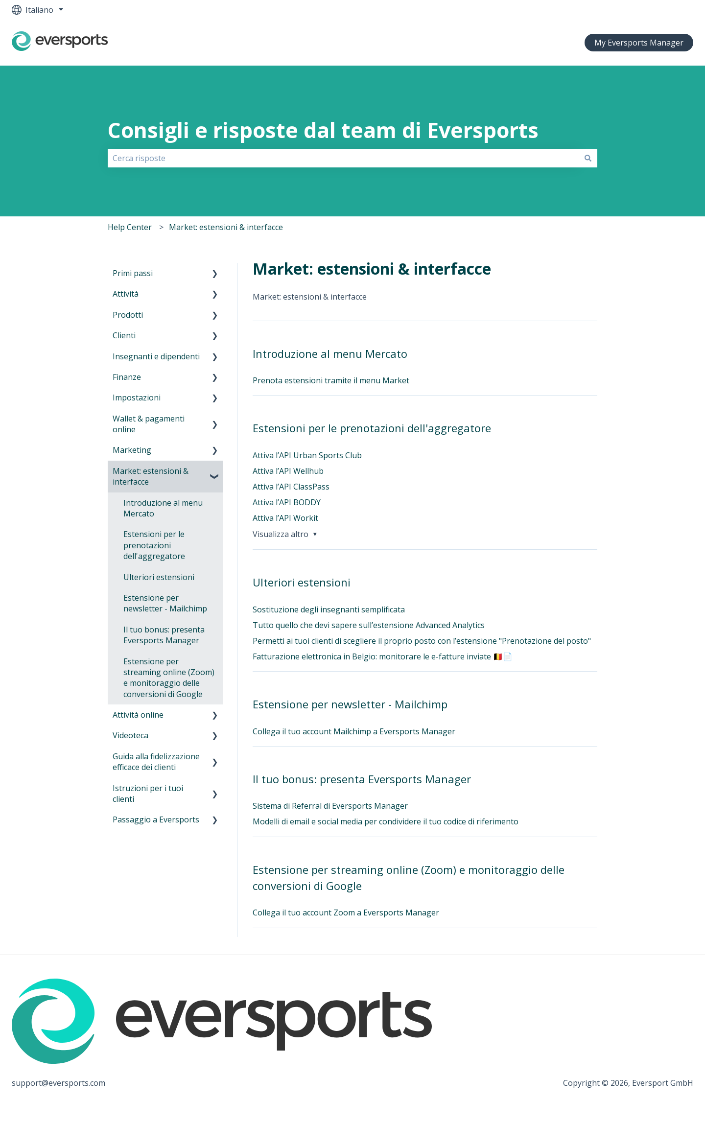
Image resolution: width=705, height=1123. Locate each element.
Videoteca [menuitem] (130, 735)
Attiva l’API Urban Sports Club (307, 455)
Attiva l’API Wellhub (288, 471)
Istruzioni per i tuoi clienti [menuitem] (148, 793)
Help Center (130, 227)
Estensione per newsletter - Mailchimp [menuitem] (165, 603)
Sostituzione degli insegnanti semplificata (329, 609)
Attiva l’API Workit (285, 518)
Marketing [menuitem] (132, 450)
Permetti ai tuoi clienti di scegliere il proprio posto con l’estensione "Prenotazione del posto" (422, 640)
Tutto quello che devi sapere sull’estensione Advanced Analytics (369, 625)
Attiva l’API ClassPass (291, 486)
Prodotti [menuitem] (128, 314)
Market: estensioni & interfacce (226, 227)
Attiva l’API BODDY (287, 502)
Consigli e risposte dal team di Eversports (323, 130)
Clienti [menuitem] (124, 335)
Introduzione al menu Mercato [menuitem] (163, 508)
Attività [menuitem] (126, 293)
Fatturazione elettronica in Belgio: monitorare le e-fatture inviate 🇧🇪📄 (383, 656)
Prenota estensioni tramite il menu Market (331, 380)
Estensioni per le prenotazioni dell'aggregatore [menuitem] (154, 545)
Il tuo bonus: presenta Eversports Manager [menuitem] (164, 635)
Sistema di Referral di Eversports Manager (330, 805)
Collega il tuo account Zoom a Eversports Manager (346, 912)
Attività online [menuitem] (138, 714)
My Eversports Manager (638, 42)
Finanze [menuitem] (127, 377)
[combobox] (343, 158)
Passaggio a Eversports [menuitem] (156, 819)
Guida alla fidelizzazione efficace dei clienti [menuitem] (156, 761)
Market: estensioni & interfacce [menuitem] (150, 476)
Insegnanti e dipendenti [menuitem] (156, 356)
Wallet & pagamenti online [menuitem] (149, 424)
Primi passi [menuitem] (133, 273)
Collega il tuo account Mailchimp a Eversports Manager (354, 731)
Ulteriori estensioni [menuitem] (158, 577)
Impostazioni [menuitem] (137, 397)
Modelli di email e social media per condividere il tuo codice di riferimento (385, 821)
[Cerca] (588, 158)
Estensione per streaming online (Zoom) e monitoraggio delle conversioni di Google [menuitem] (168, 678)
